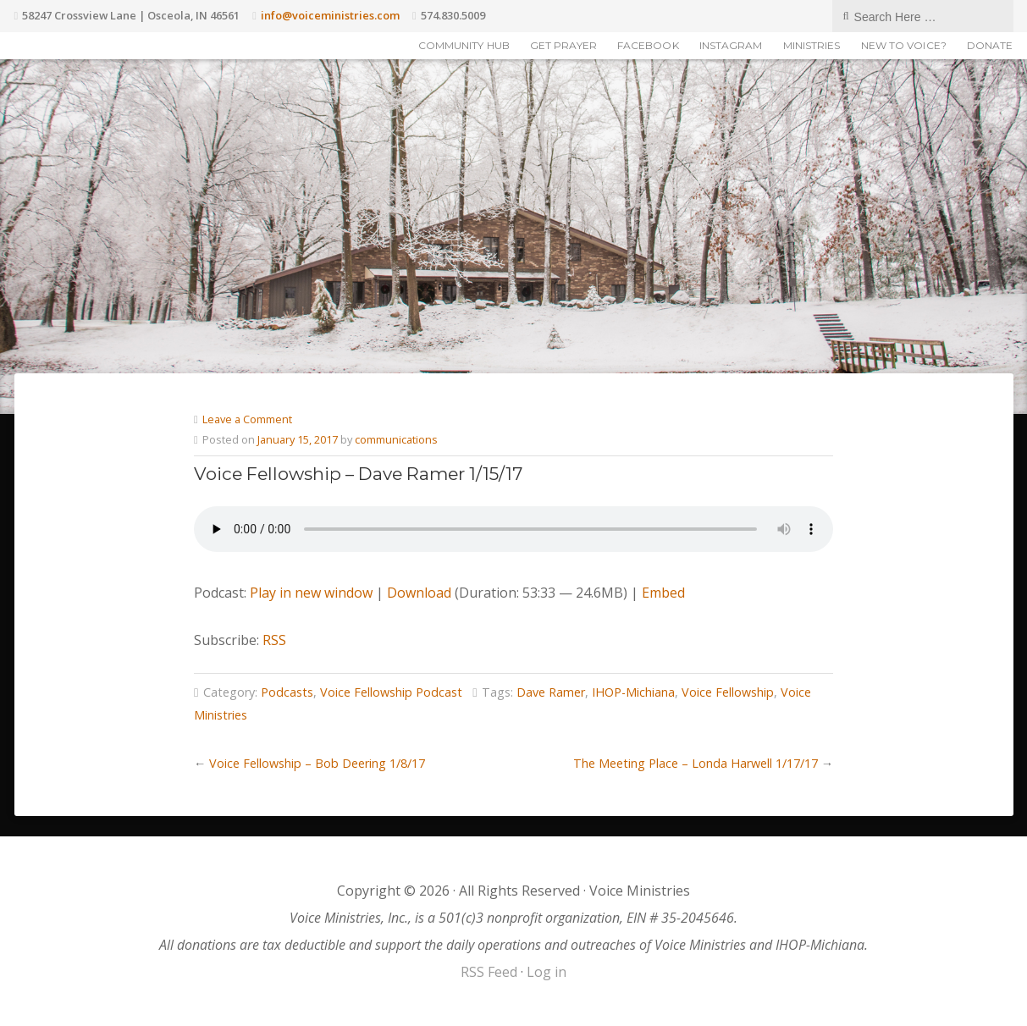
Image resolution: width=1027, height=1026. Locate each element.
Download (419, 592)
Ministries (812, 45)
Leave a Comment (247, 419)
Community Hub (464, 45)
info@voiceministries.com (330, 15)
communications (396, 439)
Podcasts (287, 692)
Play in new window (311, 592)
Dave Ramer (550, 692)
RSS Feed (489, 972)
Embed (663, 592)
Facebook (648, 45)
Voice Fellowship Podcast (391, 692)
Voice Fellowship (728, 692)
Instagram (731, 45)
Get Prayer (563, 45)
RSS (274, 640)
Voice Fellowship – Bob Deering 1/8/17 (317, 763)
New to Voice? (904, 45)
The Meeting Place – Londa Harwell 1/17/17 (695, 763)
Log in (546, 972)
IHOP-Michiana (633, 692)
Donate (990, 45)
